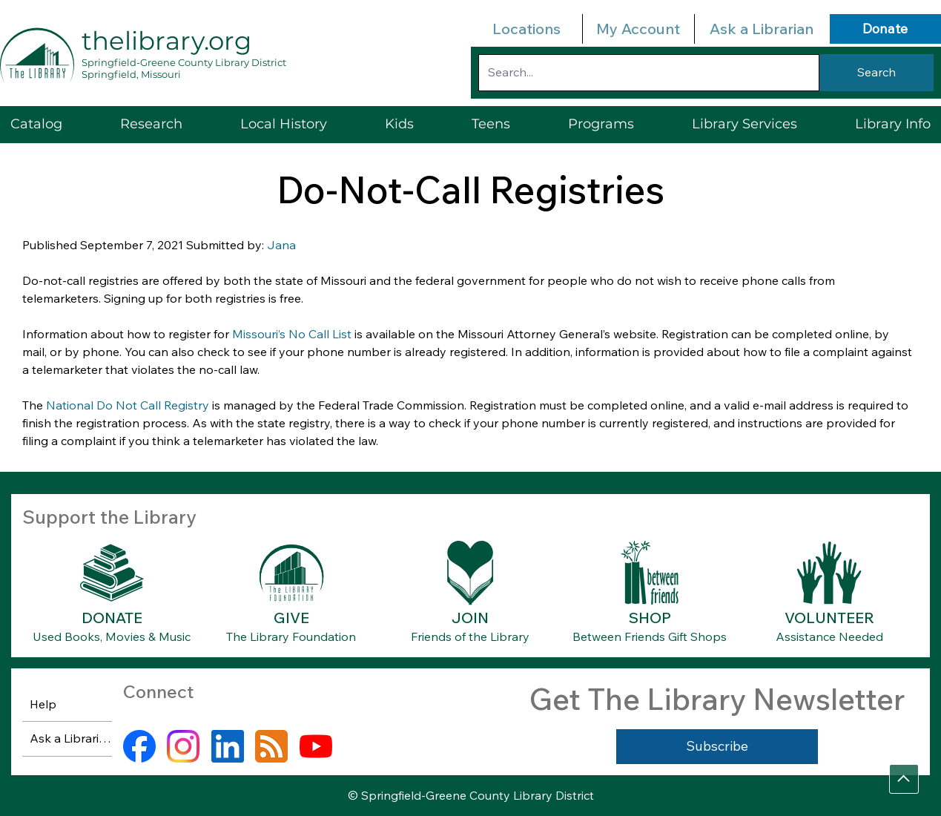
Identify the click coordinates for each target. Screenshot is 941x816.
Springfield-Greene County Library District (184, 62)
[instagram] (183, 746)
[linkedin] (227, 746)
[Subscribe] (717, 746)
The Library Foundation (291, 636)
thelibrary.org (166, 40)
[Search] (876, 72)
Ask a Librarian (761, 28)
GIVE (291, 617)
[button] (744, 124)
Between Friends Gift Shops (649, 636)
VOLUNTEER (829, 617)
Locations (526, 28)
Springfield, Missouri (131, 74)
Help (43, 704)
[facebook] (139, 746)
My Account (638, 28)
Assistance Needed (829, 636)
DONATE (112, 617)
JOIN (470, 617)
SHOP (650, 617)
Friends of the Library (470, 636)
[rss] (271, 746)
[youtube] (316, 746)
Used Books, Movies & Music (112, 636)
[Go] (904, 779)
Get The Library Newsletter (717, 698)
